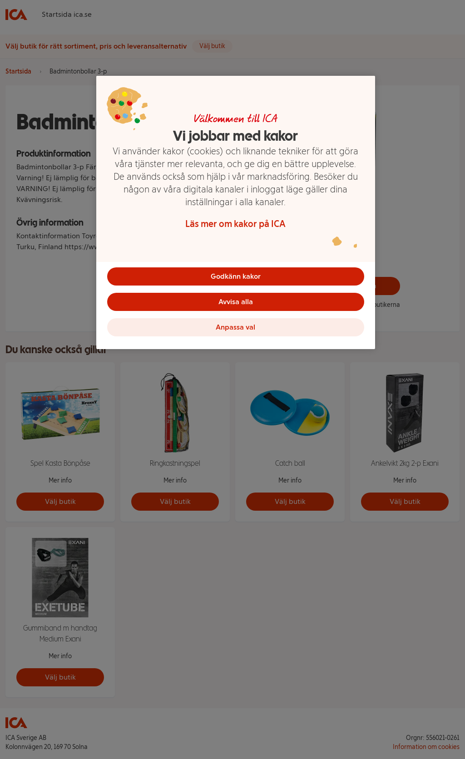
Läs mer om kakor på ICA (235, 223)
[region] (235, 212)
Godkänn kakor (236, 276)
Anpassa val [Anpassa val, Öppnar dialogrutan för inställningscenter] (235, 327)
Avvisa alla (235, 301)
